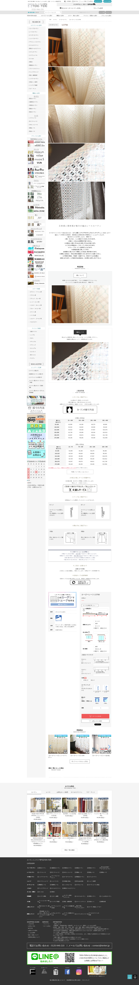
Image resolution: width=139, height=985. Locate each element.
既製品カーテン (33, 65)
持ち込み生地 (79, 881)
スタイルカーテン (80, 896)
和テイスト (33, 355)
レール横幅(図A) (87, 609)
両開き (97, 700)
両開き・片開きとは (86, 700)
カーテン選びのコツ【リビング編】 (36, 381)
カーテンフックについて (87, 688)
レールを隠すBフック (105, 688)
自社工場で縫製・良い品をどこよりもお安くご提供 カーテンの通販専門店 (44, 1)
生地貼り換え (67, 881)
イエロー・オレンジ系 (36, 305)
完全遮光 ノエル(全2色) (69, 813)
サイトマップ (85, 980)
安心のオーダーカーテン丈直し (71, 8)
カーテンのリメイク (81, 914)
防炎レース (32, 131)
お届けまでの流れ (32, 930)
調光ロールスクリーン (35, 48)
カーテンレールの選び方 (35, 377)
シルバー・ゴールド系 (36, 318)
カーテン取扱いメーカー (95, 907)
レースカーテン (33, 31)
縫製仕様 (103, 901)
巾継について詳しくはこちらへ (80, 472)
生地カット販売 (33, 82)
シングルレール (68, 884)
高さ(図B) (86, 632)
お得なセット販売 (62, 792)
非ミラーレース (33, 121)
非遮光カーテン (33, 105)
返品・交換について (33, 935)
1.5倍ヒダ (84, 680)
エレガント (33, 351)
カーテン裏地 (42, 896)
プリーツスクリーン (34, 68)
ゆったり (96, 626)
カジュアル (33, 348)
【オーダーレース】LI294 (77, 755)
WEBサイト (102, 976)
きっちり (96, 621)
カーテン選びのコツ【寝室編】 (36, 386)
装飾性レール (54, 884)
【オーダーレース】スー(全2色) (101, 755)
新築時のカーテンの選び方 (36, 374)
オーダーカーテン (63, 19)
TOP (50, 19)
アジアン (32, 358)
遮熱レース (32, 128)
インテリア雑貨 (33, 85)
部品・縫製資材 (33, 75)
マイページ (46, 924)
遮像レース (79, 872)
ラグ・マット (32, 88)
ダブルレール (108, 12)
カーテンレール (33, 55)
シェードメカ (54, 881)
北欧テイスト (33, 331)
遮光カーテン (32, 98)
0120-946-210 (57, 945)
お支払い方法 (31, 926)
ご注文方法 (31, 924)
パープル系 (33, 315)
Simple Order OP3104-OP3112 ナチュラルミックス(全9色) (85, 839)
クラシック (33, 345)
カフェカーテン (33, 52)
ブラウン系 (33, 295)
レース (48, 792)
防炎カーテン (32, 112)
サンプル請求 (98, 8)
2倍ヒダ (92, 680)
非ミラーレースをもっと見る (80, 761)
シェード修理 (92, 881)
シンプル (32, 335)
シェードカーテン (33, 38)
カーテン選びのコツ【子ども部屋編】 (36, 391)
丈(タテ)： (84, 669)
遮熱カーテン (32, 108)
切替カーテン (92, 896)
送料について (57, 924)
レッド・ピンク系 (34, 302)
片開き (105, 700)
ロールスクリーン (33, 45)
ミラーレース (32, 118)
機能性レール (42, 884)
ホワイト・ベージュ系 (36, 291)
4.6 (37, 12)
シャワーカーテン (33, 78)
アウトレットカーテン (35, 42)
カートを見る (46, 926)
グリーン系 (33, 312)
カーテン (55, 19)
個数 (82, 708)
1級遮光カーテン (33, 102)
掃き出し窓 (97, 649)
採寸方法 (30, 928)
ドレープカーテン (33, 28)
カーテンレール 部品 (94, 884)
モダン (32, 338)
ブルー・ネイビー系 (35, 308)
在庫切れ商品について (34, 937)
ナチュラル (33, 341)
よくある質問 (31, 932)
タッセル (31, 58)
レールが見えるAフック (97, 688)
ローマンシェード (43, 881)
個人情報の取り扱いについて (57, 980)
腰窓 (95, 647)
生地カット (91, 901)
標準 (95, 624)
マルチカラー (33, 322)
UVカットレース (33, 124)
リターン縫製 (54, 896)
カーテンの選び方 (33, 370)
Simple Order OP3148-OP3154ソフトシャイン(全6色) (38, 815)
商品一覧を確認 (69, 850)
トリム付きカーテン (106, 896)
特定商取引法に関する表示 (73, 980)
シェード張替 (102, 12)
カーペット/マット (81, 901)
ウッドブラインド (33, 72)
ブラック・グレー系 (35, 298)
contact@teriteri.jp (101, 945)
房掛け (31, 62)
